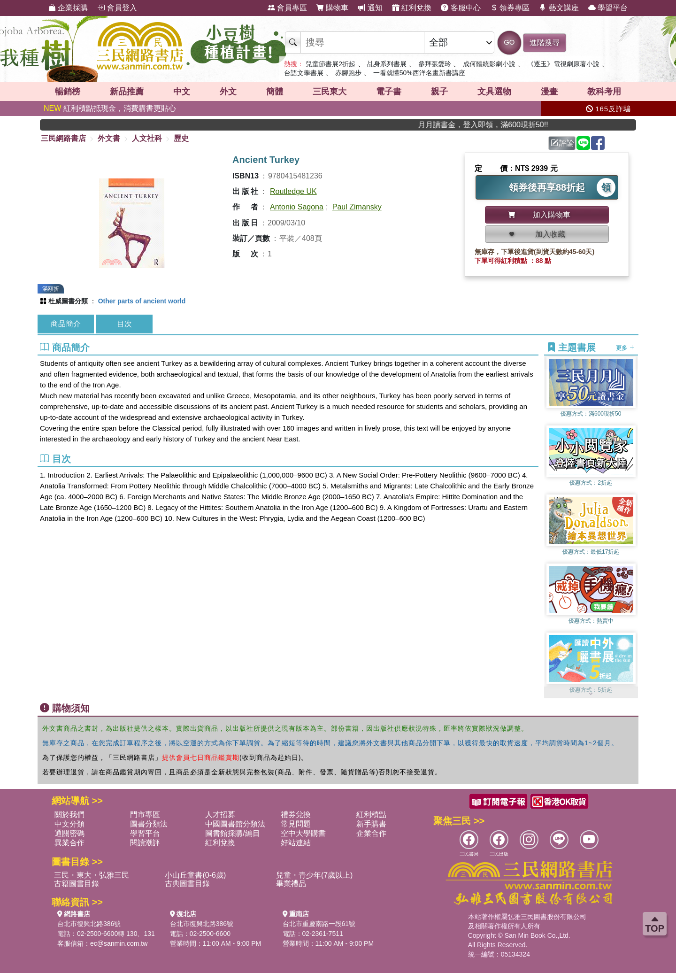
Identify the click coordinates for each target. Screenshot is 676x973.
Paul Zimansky (357, 207)
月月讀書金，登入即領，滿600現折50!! (495, 125)
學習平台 (608, 8)
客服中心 (460, 8)
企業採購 (68, 8)
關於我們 (69, 815)
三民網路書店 (63, 138)
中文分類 (69, 824)
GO (509, 42)
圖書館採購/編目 (232, 833)
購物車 (332, 8)
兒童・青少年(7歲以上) (314, 875)
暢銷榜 (67, 91)
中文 (181, 91)
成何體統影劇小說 (489, 64)
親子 (439, 91)
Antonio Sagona (296, 207)
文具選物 (494, 91)
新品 (127, 91)
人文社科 (147, 138)
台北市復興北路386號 (89, 923)
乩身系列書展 (387, 64)
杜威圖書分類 (68, 301)
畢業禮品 (291, 884)
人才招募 (220, 815)
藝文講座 (558, 8)
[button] (591, 694)
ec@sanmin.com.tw (118, 943)
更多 (625, 348)
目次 (124, 324)
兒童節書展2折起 (330, 64)
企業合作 (371, 833)
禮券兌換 (296, 815)
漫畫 (549, 91)
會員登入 (117, 8)
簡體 (274, 91)
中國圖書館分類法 (235, 824)
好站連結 (296, 843)
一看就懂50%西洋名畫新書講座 (419, 73)
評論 (562, 143)
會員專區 (287, 8)
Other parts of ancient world (142, 301)
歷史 (181, 138)
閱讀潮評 (145, 843)
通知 (370, 8)
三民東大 (329, 91)
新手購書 (371, 824)
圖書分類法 (149, 824)
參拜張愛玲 (434, 64)
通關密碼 (69, 833)
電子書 (388, 91)
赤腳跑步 (348, 73)
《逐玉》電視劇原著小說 (563, 64)
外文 (228, 91)
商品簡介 (66, 324)
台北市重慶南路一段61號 (319, 923)
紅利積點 (371, 815)
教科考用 (604, 91)
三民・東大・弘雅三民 (91, 875)
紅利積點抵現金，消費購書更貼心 (110, 108)
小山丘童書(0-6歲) (195, 875)
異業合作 (69, 843)
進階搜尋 (545, 42)
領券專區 (510, 8)
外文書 (109, 138)
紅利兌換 (411, 8)
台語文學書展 (303, 73)
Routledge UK (293, 191)
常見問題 (296, 824)
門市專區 (145, 815)
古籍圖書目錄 (76, 884)
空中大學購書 (303, 833)
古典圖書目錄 (187, 884)
